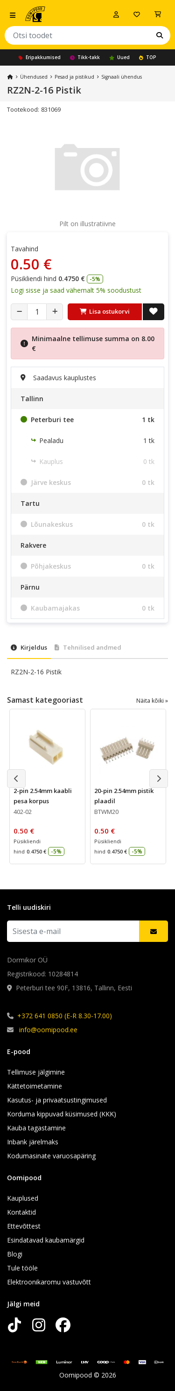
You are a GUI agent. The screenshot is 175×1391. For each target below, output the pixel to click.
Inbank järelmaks (32, 1141)
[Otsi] (159, 35)
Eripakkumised (40, 57)
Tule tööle (22, 1267)
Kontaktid (21, 1212)
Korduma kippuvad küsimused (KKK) (61, 1113)
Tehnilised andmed (88, 647)
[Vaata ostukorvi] (157, 14)
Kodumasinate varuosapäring (51, 1155)
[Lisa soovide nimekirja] (153, 311)
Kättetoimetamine (34, 1086)
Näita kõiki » (152, 701)
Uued (119, 57)
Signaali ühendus (121, 77)
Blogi (14, 1254)
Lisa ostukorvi (105, 311)
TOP (147, 57)
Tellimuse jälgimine (36, 1072)
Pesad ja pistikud (74, 77)
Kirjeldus (29, 647)
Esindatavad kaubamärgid (45, 1240)
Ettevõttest (24, 1226)
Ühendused (34, 77)
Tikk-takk (85, 57)
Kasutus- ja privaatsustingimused (57, 1099)
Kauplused (22, 1198)
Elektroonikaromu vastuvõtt (49, 1281)
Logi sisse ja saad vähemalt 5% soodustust (76, 290)
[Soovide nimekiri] (136, 14)
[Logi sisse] (116, 14)
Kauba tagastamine (36, 1127)
